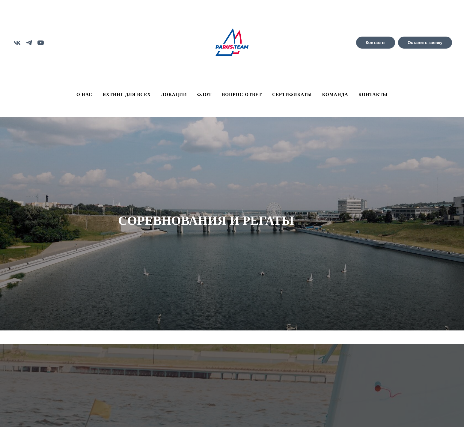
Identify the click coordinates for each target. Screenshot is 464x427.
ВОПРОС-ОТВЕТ (242, 94)
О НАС (84, 94)
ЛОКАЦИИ (174, 94)
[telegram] (29, 42)
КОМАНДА (335, 94)
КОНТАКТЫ (373, 94)
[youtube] (40, 42)
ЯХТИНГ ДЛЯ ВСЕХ (127, 94)
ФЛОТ (204, 94)
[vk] (17, 42)
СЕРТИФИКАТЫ (292, 94)
